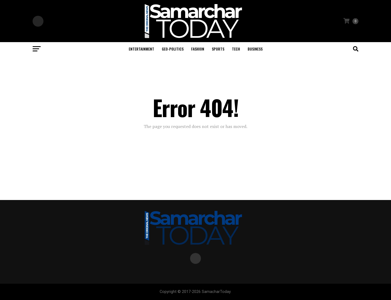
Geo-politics (173, 49)
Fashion (197, 49)
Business (255, 49)
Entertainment (141, 49)
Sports (218, 49)
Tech (236, 49)
